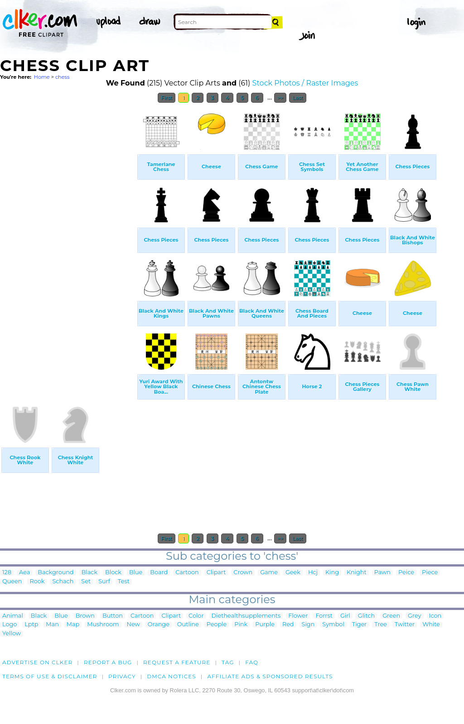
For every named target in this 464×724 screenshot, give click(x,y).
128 (6, 573)
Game (269, 573)
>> (280, 98)
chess (62, 77)
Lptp (31, 625)
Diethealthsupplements (246, 616)
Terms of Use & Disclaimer (49, 676)
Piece (430, 573)
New (133, 625)
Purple (265, 625)
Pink (240, 625)
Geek (292, 573)
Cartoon (187, 573)
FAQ (251, 662)
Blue (135, 573)
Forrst (323, 616)
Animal (12, 616)
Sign (308, 625)
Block (113, 573)
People (217, 625)
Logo (9, 625)
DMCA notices (171, 676)
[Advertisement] (68, 243)
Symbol (333, 625)
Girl (345, 616)
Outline (188, 625)
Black (89, 573)
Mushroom (103, 625)
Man (52, 625)
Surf (104, 582)
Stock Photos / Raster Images (305, 83)
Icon (435, 616)
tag (228, 662)
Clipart (216, 573)
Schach (62, 582)
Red (288, 625)
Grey (414, 616)
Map (73, 625)
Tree (380, 625)
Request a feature (176, 662)
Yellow (11, 634)
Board (159, 573)
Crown (242, 573)
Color (195, 616)
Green (391, 616)
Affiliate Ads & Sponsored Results (270, 676)
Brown (85, 616)
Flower (298, 616)
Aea (24, 573)
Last (297, 98)
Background (55, 573)
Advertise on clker (37, 662)
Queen (12, 582)
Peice (406, 573)
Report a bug (108, 662)
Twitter (405, 625)
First (166, 98)
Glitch (366, 616)
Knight (357, 573)
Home (42, 77)
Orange (158, 625)
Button (112, 616)
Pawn (382, 573)
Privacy (122, 676)
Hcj (313, 573)
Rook (36, 582)
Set (86, 582)
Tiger (359, 625)
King (332, 573)
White (431, 625)
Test (124, 582)
